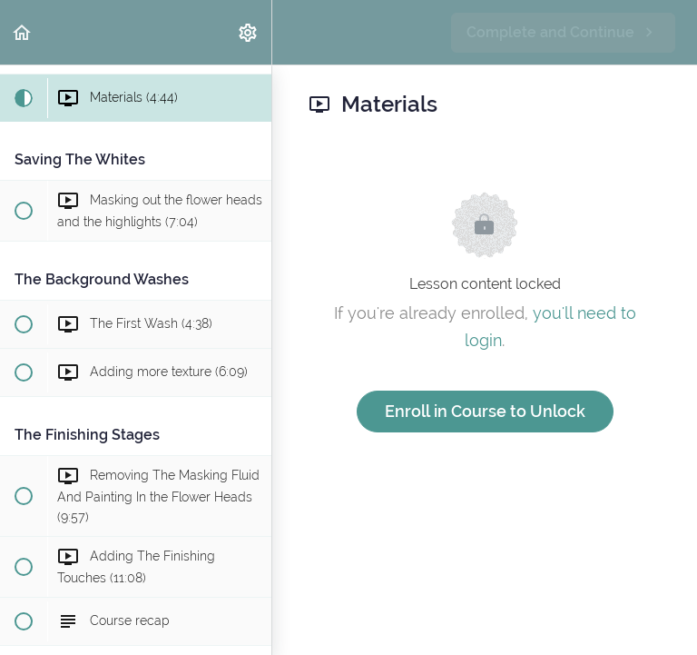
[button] (22, 32)
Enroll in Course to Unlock (485, 411)
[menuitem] (248, 32)
